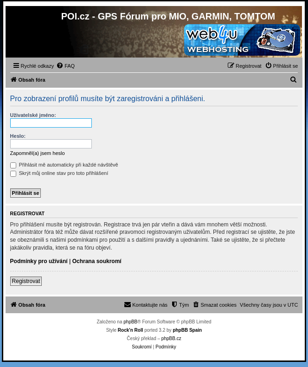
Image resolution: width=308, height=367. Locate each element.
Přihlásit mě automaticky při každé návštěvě (64, 164)
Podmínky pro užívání (39, 261)
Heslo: (18, 136)
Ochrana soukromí (97, 261)
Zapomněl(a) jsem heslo (37, 153)
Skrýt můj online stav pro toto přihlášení (59, 173)
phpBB (130, 321)
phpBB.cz (171, 338)
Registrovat (26, 281)
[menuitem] (65, 65)
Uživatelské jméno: (33, 115)
